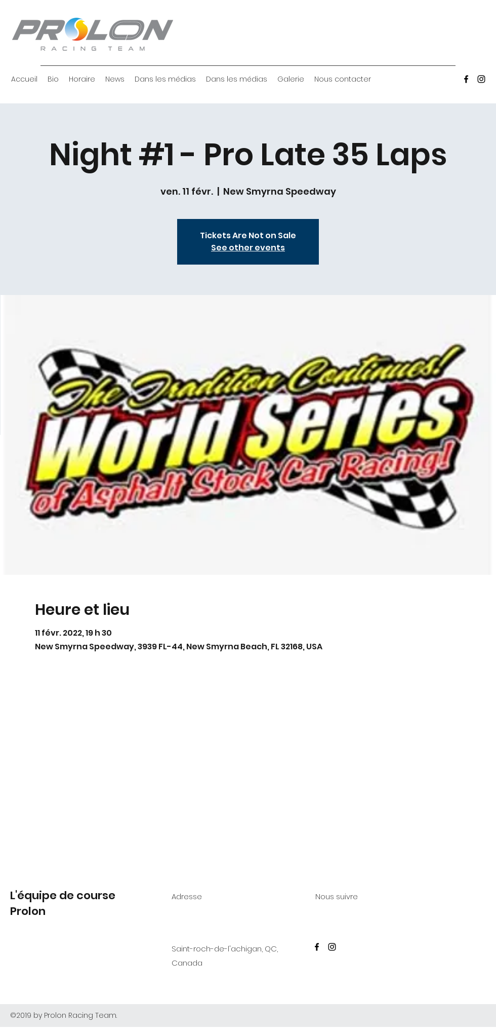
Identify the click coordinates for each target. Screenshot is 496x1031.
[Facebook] (466, 79)
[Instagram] (481, 79)
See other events (248, 247)
